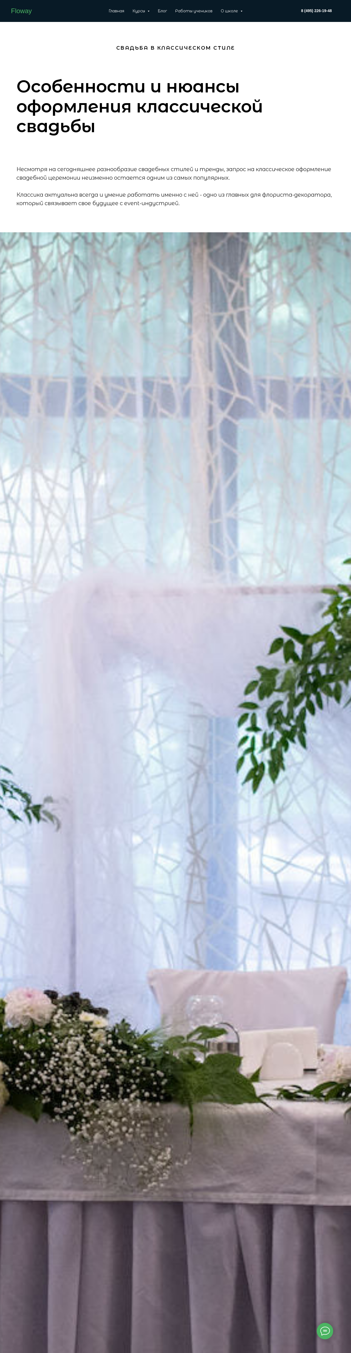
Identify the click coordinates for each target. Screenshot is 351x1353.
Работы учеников (194, 11)
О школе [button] (230, 11)
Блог (162, 11)
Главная (116, 11)
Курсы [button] (139, 11)
